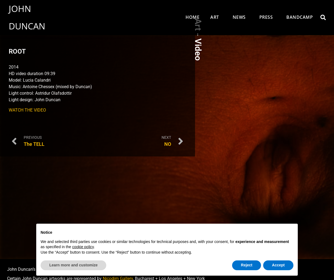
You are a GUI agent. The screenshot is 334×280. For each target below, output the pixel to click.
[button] (323, 17)
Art (216, 17)
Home (192, 17)
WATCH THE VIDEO (27, 110)
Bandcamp (299, 17)
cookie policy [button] (83, 247)
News (240, 17)
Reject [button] (246, 265)
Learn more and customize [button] (73, 265)
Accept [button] (278, 265)
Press (267, 17)
